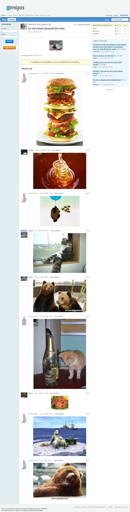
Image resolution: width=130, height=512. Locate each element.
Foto (20, 15)
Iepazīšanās (29, 15)
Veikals (37, 15)
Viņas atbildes (59, 73)
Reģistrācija (124, 15)
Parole (3, 34)
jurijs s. (95, 67)
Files (23, 15)
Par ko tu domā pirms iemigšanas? (107, 80)
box (3, 15)
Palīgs (107, 19)
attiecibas (96, 31)
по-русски (109, 15)
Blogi (4, 20)
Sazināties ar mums (121, 507)
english (115, 15)
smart (48, 15)
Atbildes (11, 20)
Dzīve (95, 28)
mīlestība (96, 33)
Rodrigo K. (96, 84)
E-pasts (9, 15)
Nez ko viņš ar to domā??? (104, 56)
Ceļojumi (42, 15)
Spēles (15, 15)
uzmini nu (37, 55)
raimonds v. (96, 51)
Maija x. (95, 58)
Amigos (15, 8)
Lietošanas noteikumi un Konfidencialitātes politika (89, 507)
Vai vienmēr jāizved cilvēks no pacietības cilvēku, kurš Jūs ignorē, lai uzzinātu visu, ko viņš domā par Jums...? (109, 47)
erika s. (95, 75)
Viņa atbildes (59, 316)
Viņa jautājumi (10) (44, 24)
